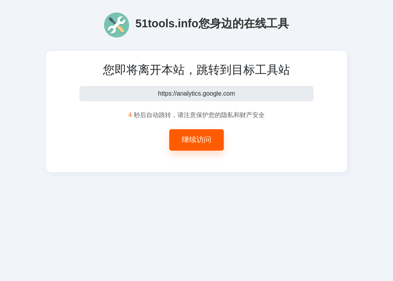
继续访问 (196, 139)
